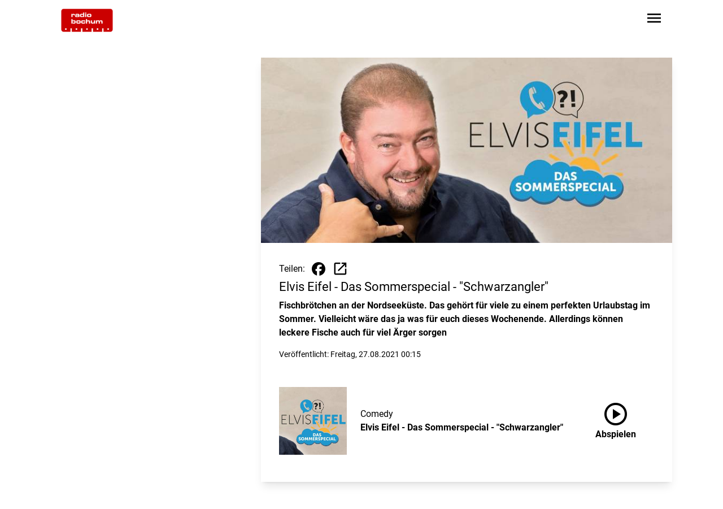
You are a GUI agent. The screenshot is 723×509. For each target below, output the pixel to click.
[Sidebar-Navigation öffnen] (654, 20)
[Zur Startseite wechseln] (87, 20)
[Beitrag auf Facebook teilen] (318, 269)
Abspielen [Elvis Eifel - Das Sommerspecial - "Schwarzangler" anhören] (615, 419)
